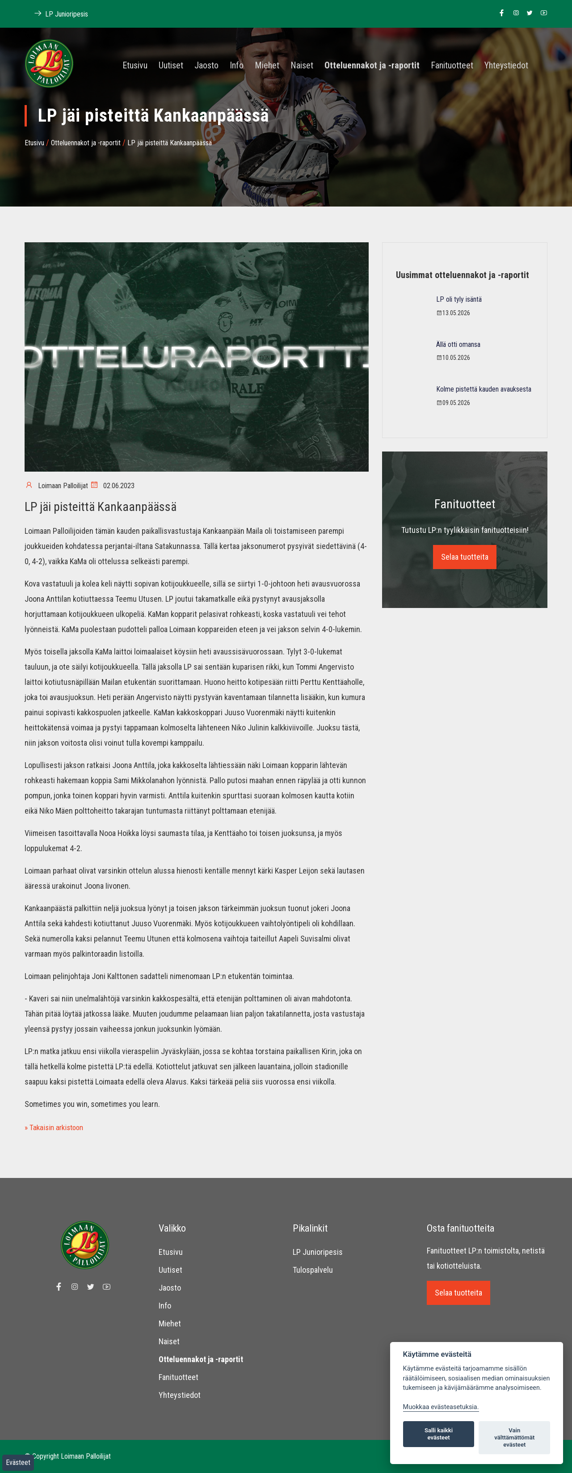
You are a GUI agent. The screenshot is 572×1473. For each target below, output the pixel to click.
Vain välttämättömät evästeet (514, 1437)
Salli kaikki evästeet (439, 1434)
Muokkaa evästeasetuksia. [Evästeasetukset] (441, 1407)
